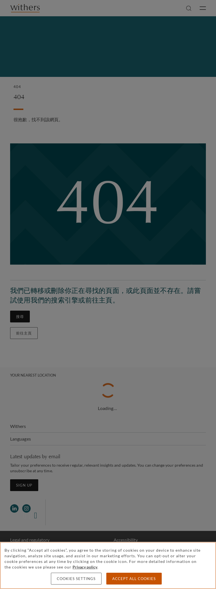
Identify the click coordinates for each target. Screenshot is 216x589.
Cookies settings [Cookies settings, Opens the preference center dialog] (76, 578)
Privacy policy (85, 567)
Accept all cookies (134, 578)
